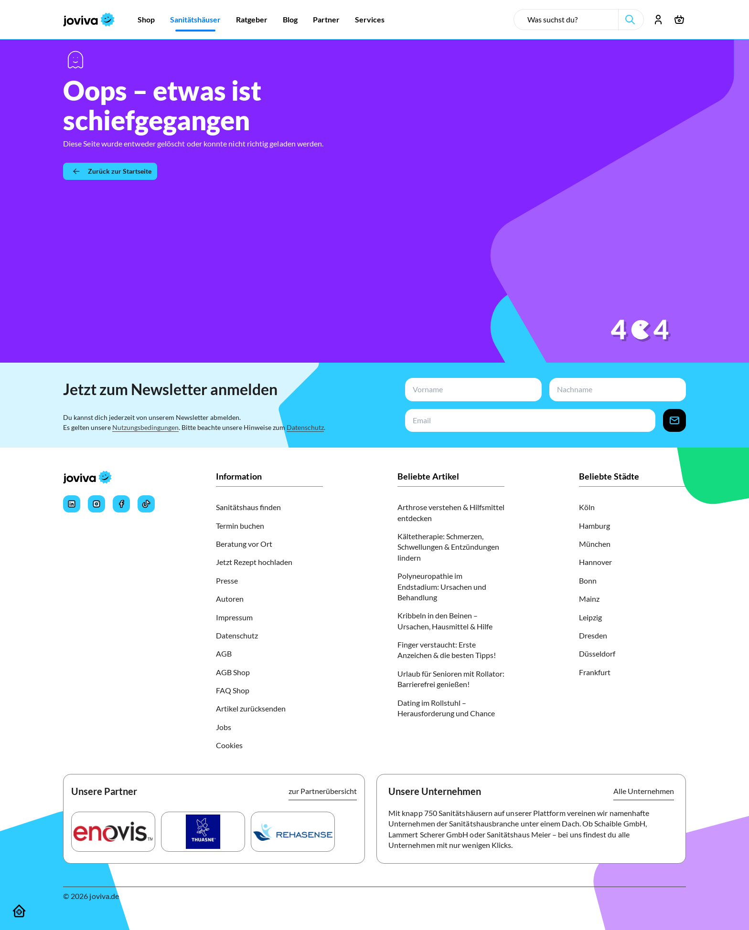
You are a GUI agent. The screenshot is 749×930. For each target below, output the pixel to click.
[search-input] (570, 19)
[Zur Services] (370, 19)
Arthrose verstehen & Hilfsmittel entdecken (450, 512)
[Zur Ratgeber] (252, 19)
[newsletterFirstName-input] (471, 390)
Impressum (234, 617)
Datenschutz (305, 427)
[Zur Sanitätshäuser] (195, 19)
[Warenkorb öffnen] (679, 19)
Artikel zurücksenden (251, 708)
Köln (587, 507)
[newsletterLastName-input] (615, 390)
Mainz (589, 598)
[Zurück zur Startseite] (110, 171)
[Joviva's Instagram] (96, 503)
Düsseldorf (597, 653)
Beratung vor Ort (244, 543)
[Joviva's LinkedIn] (71, 503)
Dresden (593, 635)
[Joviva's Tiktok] (146, 503)
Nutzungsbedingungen (145, 427)
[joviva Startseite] (89, 20)
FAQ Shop (232, 690)
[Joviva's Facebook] (121, 503)
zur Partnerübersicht (323, 790)
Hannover (595, 561)
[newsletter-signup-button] (674, 420)
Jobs (223, 726)
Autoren (230, 598)
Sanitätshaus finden (248, 507)
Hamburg (594, 525)
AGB (224, 653)
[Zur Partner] (326, 19)
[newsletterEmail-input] (528, 421)
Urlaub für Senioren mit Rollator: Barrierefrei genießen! (450, 679)
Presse (227, 580)
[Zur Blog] (290, 19)
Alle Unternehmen (643, 790)
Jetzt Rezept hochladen (254, 561)
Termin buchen (240, 525)
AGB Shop (233, 672)
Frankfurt (594, 672)
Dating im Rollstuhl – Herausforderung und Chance (446, 708)
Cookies (229, 745)
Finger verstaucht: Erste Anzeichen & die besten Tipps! (446, 649)
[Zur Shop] (146, 19)
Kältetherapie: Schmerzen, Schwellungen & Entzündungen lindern (448, 547)
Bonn (588, 580)
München (594, 543)
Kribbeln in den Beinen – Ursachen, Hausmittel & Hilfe (444, 620)
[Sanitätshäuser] (19, 910)
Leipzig (590, 617)
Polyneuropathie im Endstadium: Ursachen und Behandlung (441, 586)
